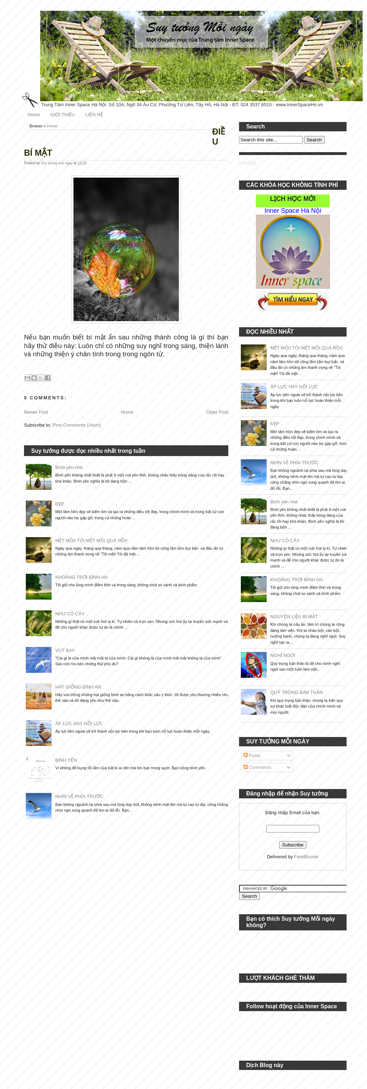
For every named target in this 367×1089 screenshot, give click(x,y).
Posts (252, 755)
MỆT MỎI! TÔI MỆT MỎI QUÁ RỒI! (91, 540)
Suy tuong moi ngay (57, 163)
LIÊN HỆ (94, 114)
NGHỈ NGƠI (282, 655)
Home (34, 114)
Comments (257, 767)
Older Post (217, 412)
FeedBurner (306, 856)
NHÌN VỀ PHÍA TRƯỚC (79, 796)
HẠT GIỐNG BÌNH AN (78, 687)
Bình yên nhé (69, 467)
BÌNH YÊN (66, 760)
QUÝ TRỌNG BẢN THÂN (296, 692)
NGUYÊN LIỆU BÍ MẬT (294, 616)
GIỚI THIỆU (63, 114)
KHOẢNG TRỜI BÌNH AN (81, 577)
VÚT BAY (65, 650)
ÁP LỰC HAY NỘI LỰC (79, 723)
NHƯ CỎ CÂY (70, 613)
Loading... (249, 162)
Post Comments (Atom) (77, 425)
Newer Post (36, 412)
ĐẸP (59, 504)
